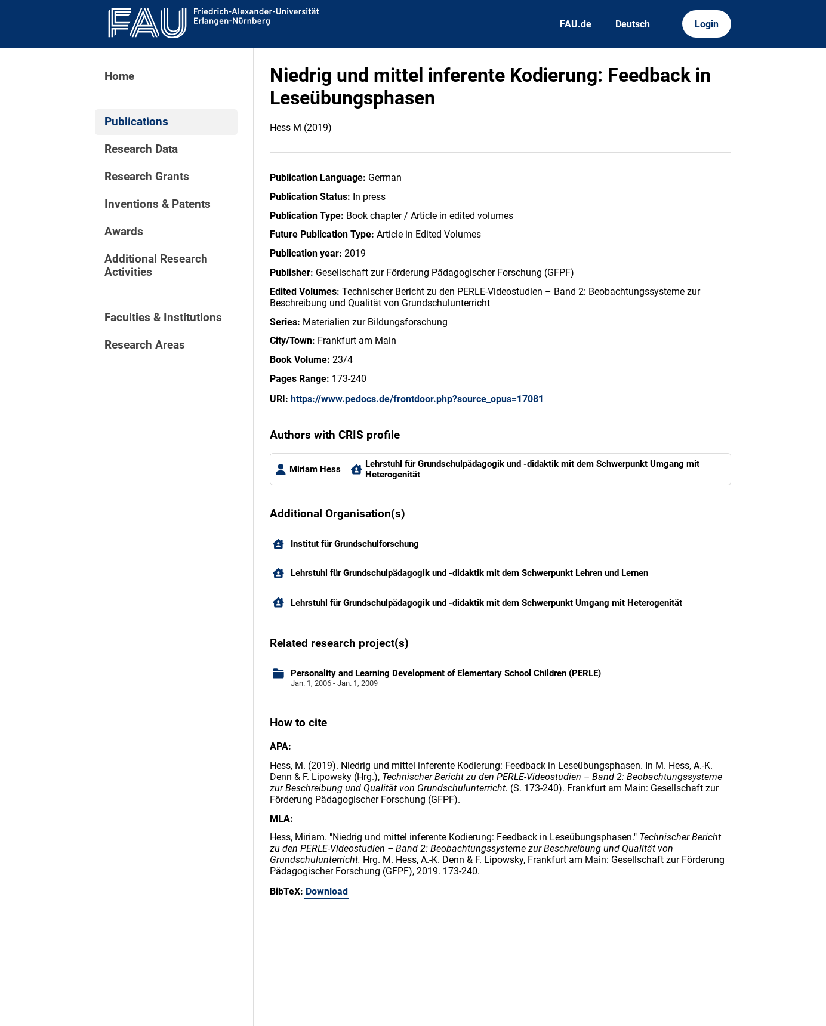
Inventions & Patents (157, 204)
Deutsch (632, 24)
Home (119, 76)
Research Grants (146, 176)
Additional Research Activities (156, 265)
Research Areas (144, 345)
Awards (123, 231)
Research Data (141, 149)
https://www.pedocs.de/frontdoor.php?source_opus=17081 (417, 399)
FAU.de (575, 24)
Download (327, 891)
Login (707, 24)
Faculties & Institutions (163, 317)
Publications (136, 121)
